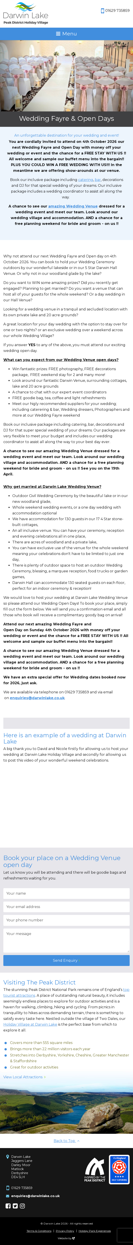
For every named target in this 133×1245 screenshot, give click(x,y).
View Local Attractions (22, 1077)
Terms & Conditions (39, 1231)
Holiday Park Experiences (95, 1231)
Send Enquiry (65, 960)
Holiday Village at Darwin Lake (30, 1024)
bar (98, 180)
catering (85, 180)
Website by (67, 1238)
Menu (69, 34)
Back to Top (66, 1141)
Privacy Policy (65, 1231)
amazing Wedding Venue (73, 206)
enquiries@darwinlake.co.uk (35, 1196)
